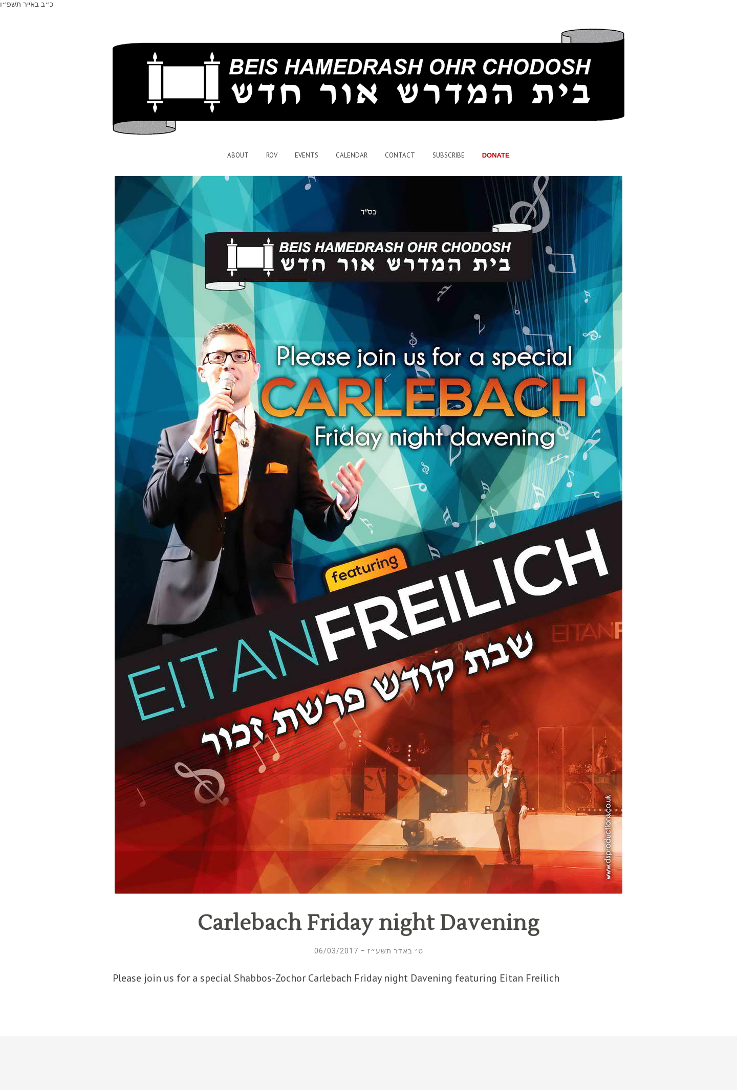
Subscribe (448, 155)
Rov (271, 155)
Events (306, 155)
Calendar (351, 155)
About (238, 155)
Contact (400, 155)
